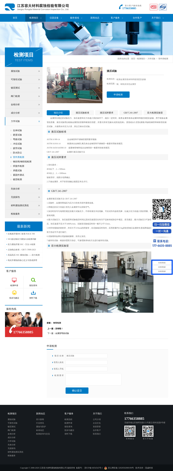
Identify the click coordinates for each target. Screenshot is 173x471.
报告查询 (68, 427)
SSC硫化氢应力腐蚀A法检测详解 (22, 239)
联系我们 (97, 434)
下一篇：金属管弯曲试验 (58, 333)
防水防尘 (17, 152)
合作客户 (137, 18)
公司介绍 (97, 419)
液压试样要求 (106, 113)
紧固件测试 (18, 175)
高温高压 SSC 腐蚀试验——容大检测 (24, 255)
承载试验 (17, 170)
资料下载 (68, 434)
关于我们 (158, 18)
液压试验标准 (82, 113)
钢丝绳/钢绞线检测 (22, 161)
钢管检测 (57, 323)
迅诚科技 (149, 468)
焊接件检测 (18, 166)
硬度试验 (17, 135)
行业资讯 (40, 423)
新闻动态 (96, 18)
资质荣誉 (97, 427)
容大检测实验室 (155, 113)
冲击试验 (17, 144)
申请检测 (118, 94)
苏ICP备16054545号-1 (93, 468)
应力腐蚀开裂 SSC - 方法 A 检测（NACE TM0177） (21, 245)
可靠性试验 (16, 79)
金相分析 (15, 104)
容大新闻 (40, 419)
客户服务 (117, 18)
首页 (15, 18)
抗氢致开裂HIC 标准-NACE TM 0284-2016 (21, 235)
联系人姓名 (59, 362)
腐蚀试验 (15, 71)
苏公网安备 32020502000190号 (119, 468)
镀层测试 (15, 88)
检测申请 (68, 423)
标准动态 (40, 430)
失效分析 (15, 189)
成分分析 (15, 113)
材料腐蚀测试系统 (20, 205)
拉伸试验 (17, 130)
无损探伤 (15, 197)
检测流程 (68, 419)
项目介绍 (58, 113)
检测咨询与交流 (43, 434)
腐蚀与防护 (41, 427)
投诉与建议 (69, 430)
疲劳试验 (17, 148)
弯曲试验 (17, 139)
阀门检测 (15, 96)
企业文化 (97, 423)
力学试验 (151, 59)
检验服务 (15, 214)
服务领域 (76, 18)
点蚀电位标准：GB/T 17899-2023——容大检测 (22, 250)
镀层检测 (17, 179)
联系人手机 (59, 369)
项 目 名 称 (59, 356)
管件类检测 (163, 59)
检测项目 (35, 18)
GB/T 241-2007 (131, 113)
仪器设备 (56, 18)
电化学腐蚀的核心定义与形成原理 (22, 260)
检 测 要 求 (59, 375)
